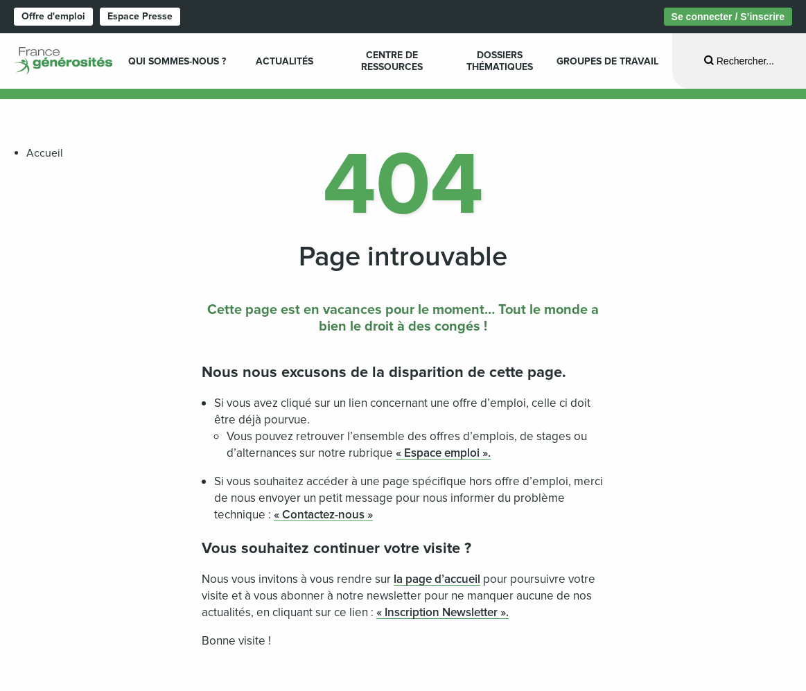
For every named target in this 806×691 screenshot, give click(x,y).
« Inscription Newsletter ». (442, 612)
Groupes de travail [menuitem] (607, 61)
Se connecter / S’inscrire (728, 16)
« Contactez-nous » (323, 514)
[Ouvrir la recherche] (739, 60)
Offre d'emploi (53, 16)
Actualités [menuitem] (284, 61)
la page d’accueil (437, 579)
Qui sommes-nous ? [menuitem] (177, 61)
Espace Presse (140, 16)
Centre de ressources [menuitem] (392, 61)
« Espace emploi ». (443, 453)
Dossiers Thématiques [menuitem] (499, 61)
